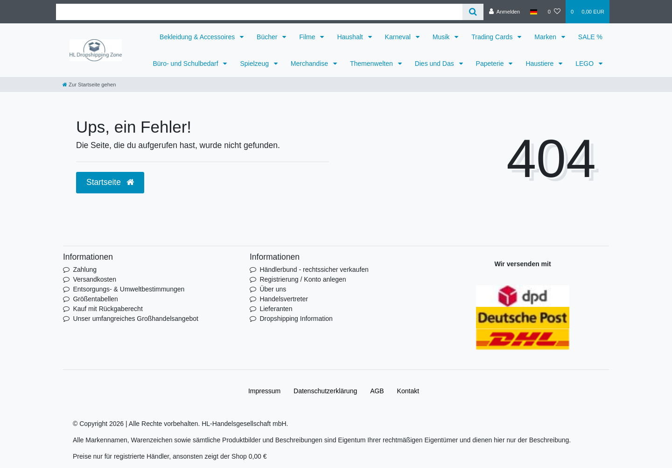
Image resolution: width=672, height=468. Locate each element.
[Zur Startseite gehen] (89, 84)
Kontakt (408, 391)
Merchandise (310, 63)
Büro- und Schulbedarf (186, 63)
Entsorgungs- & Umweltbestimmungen (128, 289)
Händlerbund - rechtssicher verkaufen (313, 269)
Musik (442, 37)
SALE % (590, 37)
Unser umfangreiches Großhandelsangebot (135, 318)
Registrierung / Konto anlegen (302, 279)
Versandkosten (94, 279)
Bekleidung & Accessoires (198, 37)
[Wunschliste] (554, 11)
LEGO (585, 63)
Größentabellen (95, 299)
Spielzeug (255, 63)
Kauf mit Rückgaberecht (107, 308)
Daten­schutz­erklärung (325, 391)
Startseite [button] (110, 182)
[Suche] (472, 12)
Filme (308, 37)
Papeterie (491, 63)
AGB (377, 391)
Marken (546, 37)
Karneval (399, 37)
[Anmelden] (504, 11)
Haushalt (350, 37)
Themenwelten (372, 63)
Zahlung (85, 269)
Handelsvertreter (283, 299)
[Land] (533, 11)
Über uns (272, 289)
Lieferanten (275, 308)
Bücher (268, 37)
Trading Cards (492, 37)
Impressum (264, 391)
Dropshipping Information (295, 318)
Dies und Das (435, 63)
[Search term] (259, 12)
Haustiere (540, 63)
